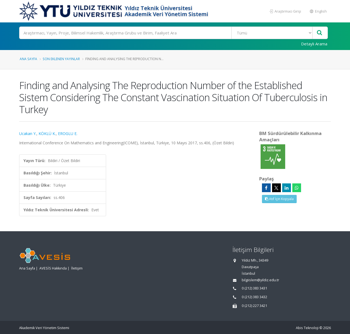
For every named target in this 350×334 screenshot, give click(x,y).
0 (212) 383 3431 (254, 288)
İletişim (77, 268)
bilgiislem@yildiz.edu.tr (260, 280)
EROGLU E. (67, 133)
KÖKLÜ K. (47, 133)
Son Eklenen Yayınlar (61, 59)
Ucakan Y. (27, 133)
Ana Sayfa (28, 59)
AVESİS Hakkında (53, 268)
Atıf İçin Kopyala (279, 199)
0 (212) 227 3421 (254, 305)
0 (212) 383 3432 (254, 297)
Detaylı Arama (314, 43)
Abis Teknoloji (307, 328)
